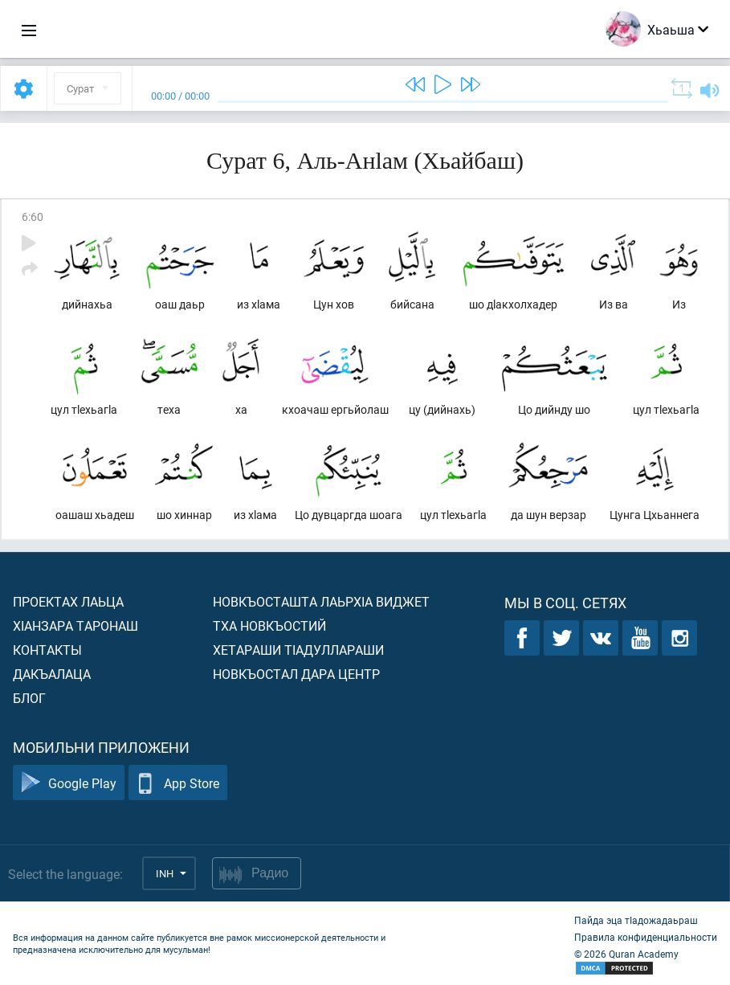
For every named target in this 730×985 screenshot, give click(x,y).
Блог (29, 697)
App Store (178, 782)
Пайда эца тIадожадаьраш (636, 919)
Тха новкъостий (269, 625)
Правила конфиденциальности (645, 936)
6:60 (32, 216)
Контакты (47, 649)
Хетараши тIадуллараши (298, 649)
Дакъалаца (52, 673)
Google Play (68, 782)
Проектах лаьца (68, 601)
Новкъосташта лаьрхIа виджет (321, 601)
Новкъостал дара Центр (296, 673)
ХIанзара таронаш (75, 625)
